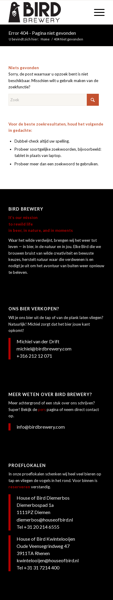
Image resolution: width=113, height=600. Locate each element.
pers (42, 409)
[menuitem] (96, 12)
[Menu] (96, 12)
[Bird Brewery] (46, 12)
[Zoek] (53, 100)
